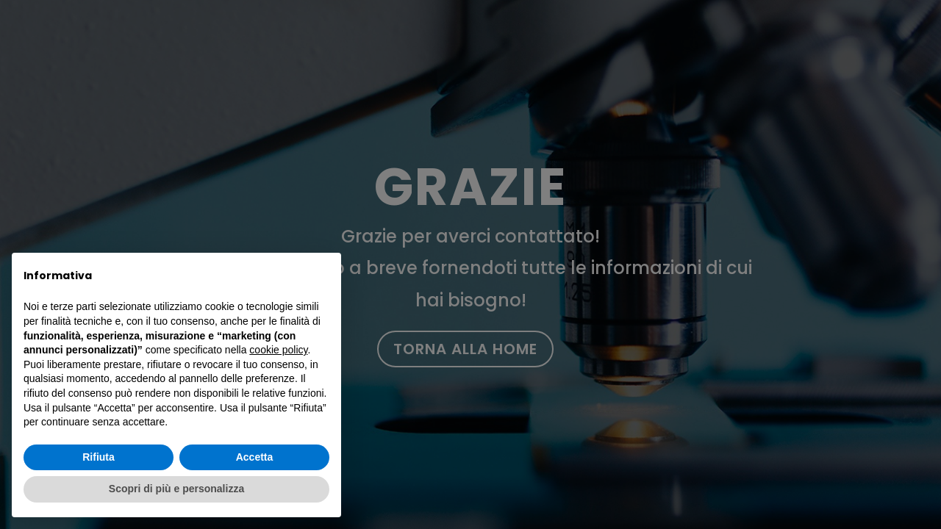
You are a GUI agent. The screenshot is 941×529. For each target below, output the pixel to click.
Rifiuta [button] (98, 457)
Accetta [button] (254, 457)
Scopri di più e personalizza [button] (176, 488)
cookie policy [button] (278, 350)
